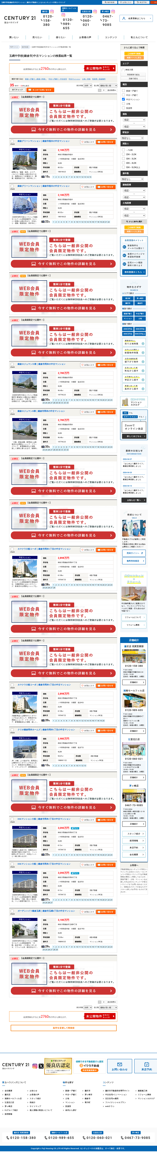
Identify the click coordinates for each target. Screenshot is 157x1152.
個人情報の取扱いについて (41, 1110)
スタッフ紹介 (134, 834)
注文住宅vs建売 (112, 1098)
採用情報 (134, 841)
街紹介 (32, 1102)
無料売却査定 (133, 561)
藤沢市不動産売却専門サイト (117, 1091)
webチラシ (109, 1106)
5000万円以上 (140, 334)
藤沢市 (127, 303)
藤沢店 (7, 1095)
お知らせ (33, 1091)
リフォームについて (133, 617)
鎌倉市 (140, 303)
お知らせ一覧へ (134, 500)
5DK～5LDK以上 (131, 167)
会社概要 (134, 854)
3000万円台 (140, 329)
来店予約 (134, 848)
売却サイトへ (133, 553)
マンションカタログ (146, 1098)
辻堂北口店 (9, 1102)
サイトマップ (35, 1106)
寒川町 (127, 298)
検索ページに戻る (134, 58)
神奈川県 (127, 70)
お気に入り (126, 2)
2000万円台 (127, 329)
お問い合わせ (119, 1069)
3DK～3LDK (129, 158)
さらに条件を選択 (134, 222)
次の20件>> (111, 90)
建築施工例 (142, 1091)
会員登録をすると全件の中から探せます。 (69, 68)
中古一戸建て (130, 94)
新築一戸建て (130, 90)
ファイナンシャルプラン (115, 1102)
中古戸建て (140, 314)
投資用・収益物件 (99, 79)
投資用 (127, 107)
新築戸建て (128, 314)
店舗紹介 (134, 682)
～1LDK (127, 149)
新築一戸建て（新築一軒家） (36, 79)
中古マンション (74, 79)
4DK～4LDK (129, 162)
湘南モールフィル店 (13, 1098)
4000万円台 (127, 334)
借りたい (61, 37)
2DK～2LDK (129, 154)
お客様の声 (85, 37)
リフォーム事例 (133, 625)
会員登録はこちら (136, 18)
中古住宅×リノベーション (116, 1095)
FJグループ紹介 (11, 1110)
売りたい (37, 37)
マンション (128, 319)
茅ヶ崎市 (140, 298)
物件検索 (110, 2)
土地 (126, 103)
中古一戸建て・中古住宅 (58, 79)
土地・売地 (86, 79)
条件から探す (71, 1110)
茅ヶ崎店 (8, 1106)
